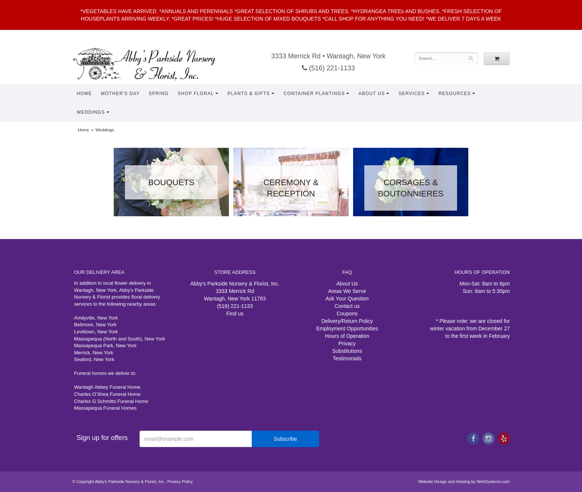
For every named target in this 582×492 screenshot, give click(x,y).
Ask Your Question (346, 299)
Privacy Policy (180, 481)
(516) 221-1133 (328, 68)
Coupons (347, 314)
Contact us (347, 306)
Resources (454, 93)
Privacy (347, 343)
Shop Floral (196, 93)
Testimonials (347, 358)
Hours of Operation (347, 336)
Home (84, 93)
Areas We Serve (347, 291)
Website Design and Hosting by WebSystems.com (464, 481)
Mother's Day (120, 93)
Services (412, 93)
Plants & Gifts (248, 93)
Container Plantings (314, 93)
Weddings (91, 112)
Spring (159, 93)
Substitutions (347, 351)
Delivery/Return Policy (347, 321)
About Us (372, 93)
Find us (234, 314)
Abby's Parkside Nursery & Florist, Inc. (151, 63)
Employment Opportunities (347, 328)
